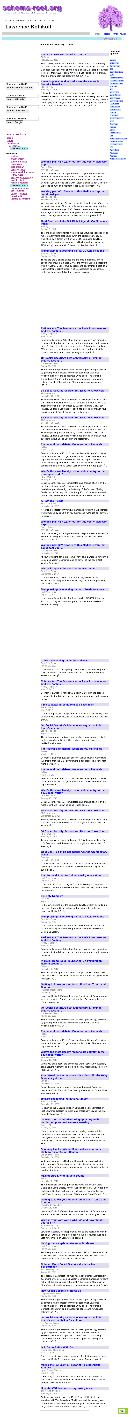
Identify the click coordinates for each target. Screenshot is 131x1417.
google (107, 34)
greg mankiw (17, 167)
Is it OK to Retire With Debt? (59, 1347)
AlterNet (113, 60)
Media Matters (115, 95)
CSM (111, 75)
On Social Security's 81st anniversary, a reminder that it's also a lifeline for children (72, 1319)
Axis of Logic (115, 66)
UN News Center (116, 144)
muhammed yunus (20, 188)
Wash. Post (114, 150)
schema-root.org (16, 134)
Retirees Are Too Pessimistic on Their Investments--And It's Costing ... (73, 330)
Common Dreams (116, 78)
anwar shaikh (17, 159)
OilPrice (113, 112)
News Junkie (115, 107)
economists (15, 146)
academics (13, 143)
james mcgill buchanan (22, 172)
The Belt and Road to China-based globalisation (71, 875)
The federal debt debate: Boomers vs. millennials (71, 444)
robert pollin (17, 196)
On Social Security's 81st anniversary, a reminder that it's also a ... (72, 359)
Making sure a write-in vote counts (62, 1175)
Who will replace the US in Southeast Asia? (68, 568)
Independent (114, 92)
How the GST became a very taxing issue (67, 1388)
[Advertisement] (69, 132)
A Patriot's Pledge (52, 501)
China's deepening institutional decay (64, 660)
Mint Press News (116, 101)
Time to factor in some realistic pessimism (67, 704)
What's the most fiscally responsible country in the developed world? (73, 473)
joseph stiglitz (18, 180)
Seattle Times (115, 133)
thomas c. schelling (21, 199)
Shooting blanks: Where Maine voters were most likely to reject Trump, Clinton (71, 1150)
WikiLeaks (114, 153)
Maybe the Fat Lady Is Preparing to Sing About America (70, 1366)
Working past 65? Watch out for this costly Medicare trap (74, 163)
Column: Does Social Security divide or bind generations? (69, 1265)
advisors (15, 156)
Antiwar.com (114, 63)
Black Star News (116, 72)
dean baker (16, 164)
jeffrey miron (17, 175)
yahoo (115, 34)
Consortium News (116, 81)
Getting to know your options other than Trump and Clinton (73, 986)
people (10, 138)
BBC (111, 69)
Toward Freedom (116, 141)
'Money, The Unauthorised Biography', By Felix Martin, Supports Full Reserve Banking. (70, 1121)
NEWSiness (114, 104)
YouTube (124, 34)
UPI (111, 147)
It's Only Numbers (52, 896)
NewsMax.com (115, 110)
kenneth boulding (19, 183)
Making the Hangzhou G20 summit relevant (68, 1243)
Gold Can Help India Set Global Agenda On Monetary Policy (74, 222)
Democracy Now (116, 84)
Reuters (113, 127)
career (11, 140)
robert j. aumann (19, 193)
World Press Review (118, 159)
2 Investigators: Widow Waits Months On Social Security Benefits (70, 83)
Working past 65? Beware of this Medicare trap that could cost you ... (73, 193)
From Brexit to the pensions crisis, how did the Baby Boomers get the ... (74, 1077)
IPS (111, 89)
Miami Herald (115, 98)
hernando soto (18, 169)
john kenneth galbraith (22, 177)
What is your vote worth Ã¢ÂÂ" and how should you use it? (72, 1221)
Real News (114, 124)
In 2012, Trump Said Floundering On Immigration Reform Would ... (71, 962)
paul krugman (18, 191)
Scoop (112, 130)
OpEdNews (114, 115)
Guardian (113, 86)
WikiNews (113, 156)
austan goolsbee (19, 161)
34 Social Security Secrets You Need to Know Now (72, 390)
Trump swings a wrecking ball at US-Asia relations (72, 250)
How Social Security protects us (61, 1290)
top (122, 1411)
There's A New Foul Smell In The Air (63, 54)
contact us (110, 38)
